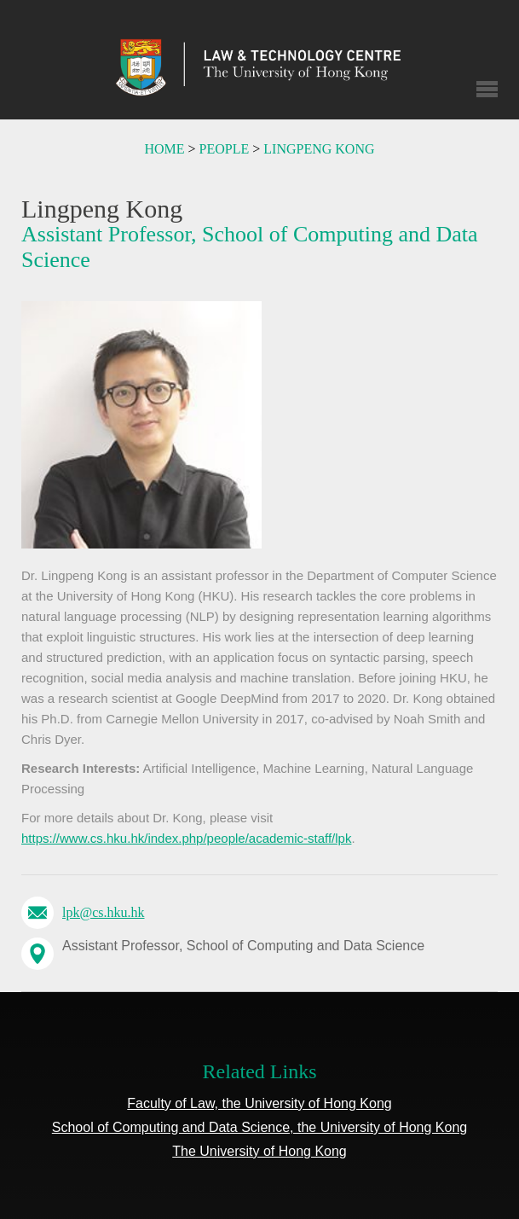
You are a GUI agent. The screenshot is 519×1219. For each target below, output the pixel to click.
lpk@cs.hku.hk (103, 912)
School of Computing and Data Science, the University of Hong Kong (259, 1127)
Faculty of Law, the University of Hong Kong (259, 1103)
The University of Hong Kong (259, 1151)
